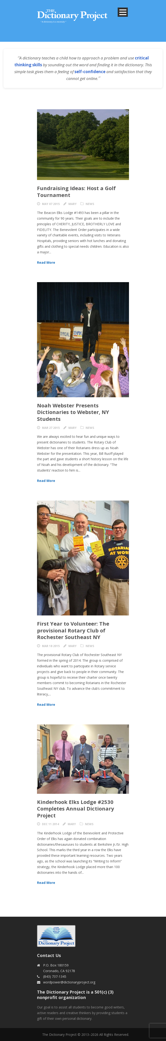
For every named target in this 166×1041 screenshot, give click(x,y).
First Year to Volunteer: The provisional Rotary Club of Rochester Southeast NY (73, 630)
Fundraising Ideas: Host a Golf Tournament (76, 191)
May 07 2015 (51, 204)
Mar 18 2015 (51, 646)
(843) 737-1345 (54, 976)
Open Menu (123, 12)
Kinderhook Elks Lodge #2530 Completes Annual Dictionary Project (75, 808)
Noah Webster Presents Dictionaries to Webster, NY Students (73, 412)
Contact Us (49, 955)
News (90, 204)
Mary (72, 204)
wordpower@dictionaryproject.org (69, 982)
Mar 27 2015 (51, 428)
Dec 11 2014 (50, 824)
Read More (46, 262)
